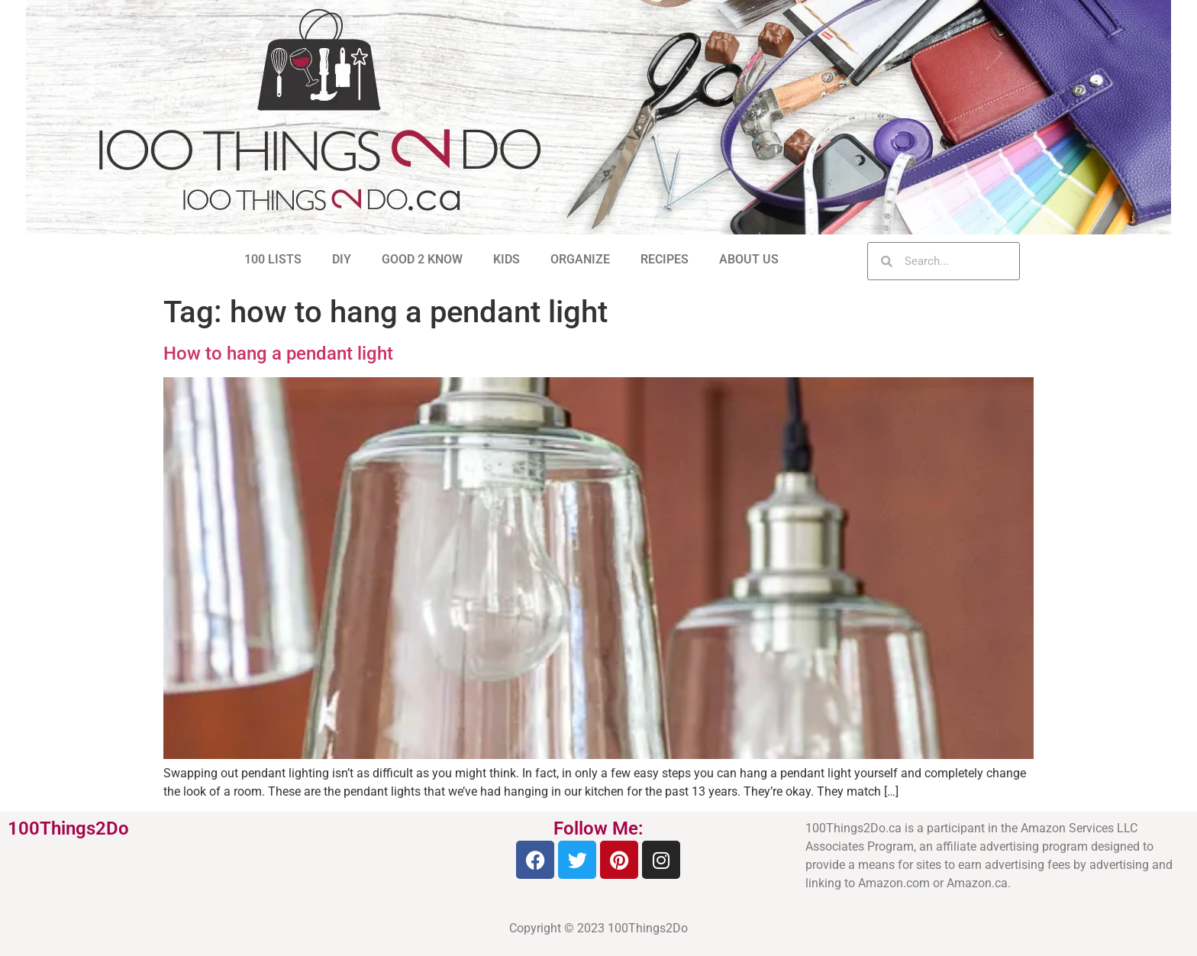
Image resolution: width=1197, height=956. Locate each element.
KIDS (506, 259)
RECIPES (664, 259)
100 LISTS (273, 259)
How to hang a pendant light (278, 353)
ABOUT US (749, 259)
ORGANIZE (580, 259)
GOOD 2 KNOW (422, 259)
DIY (341, 259)
